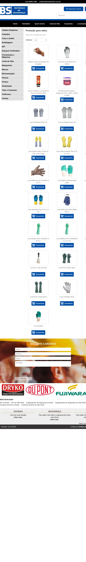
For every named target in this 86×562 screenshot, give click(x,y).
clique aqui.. (18, 417)
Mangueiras (7, 65)
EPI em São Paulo (17, 403)
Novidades (26, 24)
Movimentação (8, 74)
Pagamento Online (73, 9)
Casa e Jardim (8, 38)
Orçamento (68, 24)
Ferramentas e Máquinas (8, 56)
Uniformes (6, 94)
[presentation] (32, 372)
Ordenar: (29, 40)
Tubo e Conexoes (9, 90)
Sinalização (7, 86)
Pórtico (5, 82)
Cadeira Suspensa (10, 30)
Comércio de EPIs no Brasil (9, 405)
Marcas (5, 69)
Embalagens (7, 42)
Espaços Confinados (11, 51)
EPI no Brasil (4, 403)
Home (15, 24)
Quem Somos (40, 24)
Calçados (6, 34)
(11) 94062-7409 (31, 2)
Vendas (5, 98)
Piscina (5, 78)
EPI (3, 47)
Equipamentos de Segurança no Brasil (39, 403)
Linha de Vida (55, 24)
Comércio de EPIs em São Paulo (32, 405)
